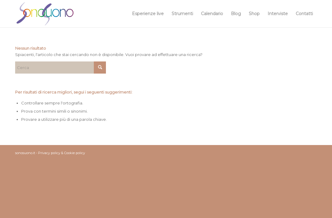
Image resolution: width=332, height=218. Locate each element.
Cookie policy (74, 153)
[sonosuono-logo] (44, 13)
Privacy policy (49, 153)
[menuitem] (148, 13)
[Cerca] (60, 67)
